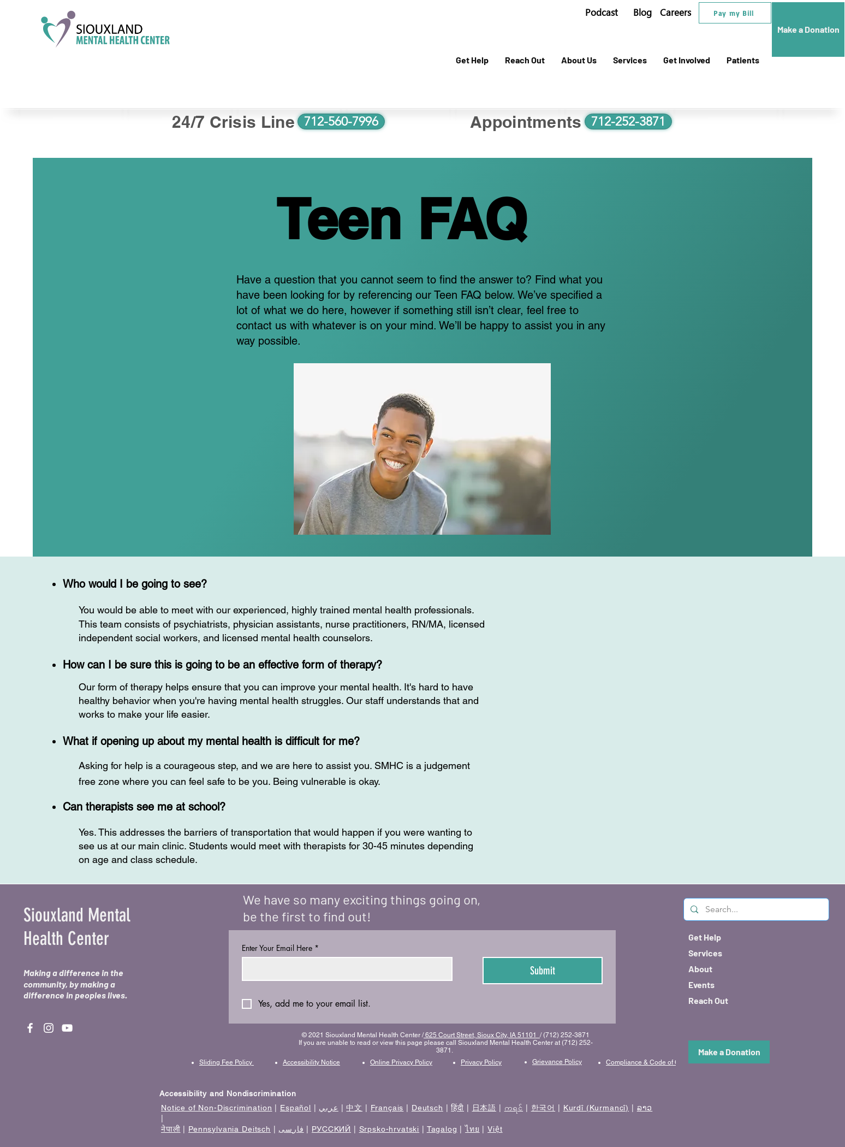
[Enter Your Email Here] (344, 969)
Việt (494, 1129)
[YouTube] (67, 1027)
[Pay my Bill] (735, 12)
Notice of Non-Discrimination (216, 1107)
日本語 (484, 1107)
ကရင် (513, 1107)
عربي (328, 1107)
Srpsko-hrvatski (389, 1129)
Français (387, 1107)
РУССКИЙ (331, 1129)
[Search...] (755, 909)
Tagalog (442, 1129)
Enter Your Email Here (280, 948)
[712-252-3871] (628, 121)
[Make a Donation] (808, 29)
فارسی (291, 1129)
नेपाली (171, 1129)
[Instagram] (48, 1027)
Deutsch (427, 1107)
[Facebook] (30, 1027)
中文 (354, 1107)
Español (295, 1107)
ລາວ (645, 1107)
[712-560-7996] (341, 121)
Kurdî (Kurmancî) (596, 1107)
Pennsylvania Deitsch (229, 1129)
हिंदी (457, 1107)
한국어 (543, 1107)
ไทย (472, 1129)
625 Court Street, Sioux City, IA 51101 (482, 1035)
